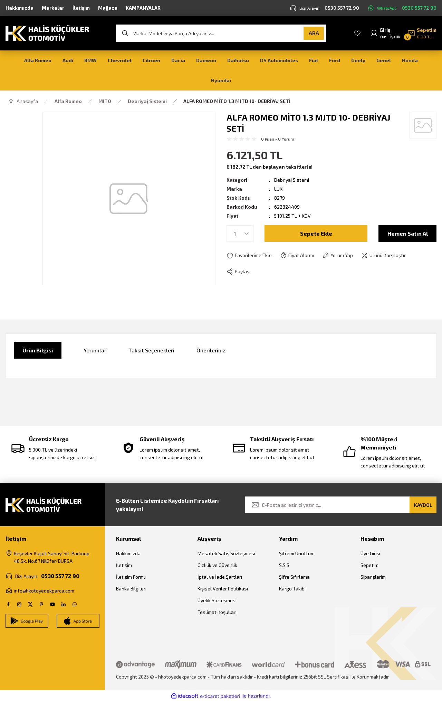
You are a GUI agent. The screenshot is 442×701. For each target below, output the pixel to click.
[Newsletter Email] (340, 504)
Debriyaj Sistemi (291, 180)
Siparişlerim (373, 577)
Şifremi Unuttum (297, 553)
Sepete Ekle (316, 233)
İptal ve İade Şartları (220, 577)
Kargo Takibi (292, 588)
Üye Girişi (370, 553)
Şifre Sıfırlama (294, 577)
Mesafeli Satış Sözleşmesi (226, 553)
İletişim (124, 565)
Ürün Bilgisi (37, 350)
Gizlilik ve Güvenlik (217, 565)
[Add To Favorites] (249, 255)
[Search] (221, 33)
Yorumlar (95, 350)
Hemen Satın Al (407, 233)
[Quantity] (240, 233)
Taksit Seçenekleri (151, 350)
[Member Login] (385, 33)
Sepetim (369, 565)
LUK (278, 189)
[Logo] (47, 32)
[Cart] (421, 33)
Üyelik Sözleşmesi (217, 600)
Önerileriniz (211, 350)
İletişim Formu (131, 577)
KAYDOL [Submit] (423, 505)
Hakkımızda (128, 553)
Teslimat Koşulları (217, 612)
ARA (314, 33)
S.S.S (284, 565)
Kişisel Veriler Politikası (223, 588)
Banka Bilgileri (131, 588)
